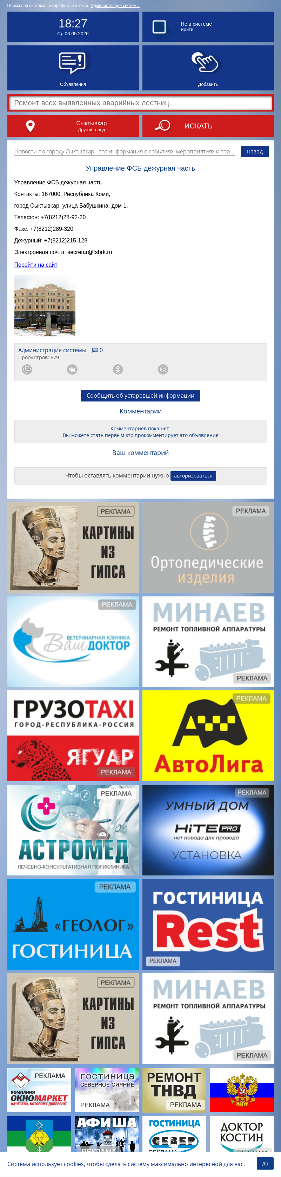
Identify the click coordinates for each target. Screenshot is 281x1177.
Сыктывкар (91, 123)
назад (255, 151)
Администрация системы (115, 5)
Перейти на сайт (36, 271)
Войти (187, 29)
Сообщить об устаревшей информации (140, 402)
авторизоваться (193, 482)
